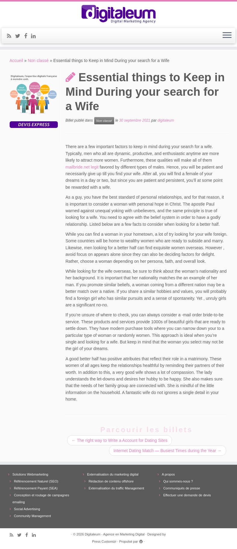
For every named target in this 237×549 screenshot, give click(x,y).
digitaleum (165, 121)
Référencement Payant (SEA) (36, 488)
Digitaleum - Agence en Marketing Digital (115, 534)
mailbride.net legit (82, 167)
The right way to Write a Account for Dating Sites (120, 440)
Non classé (38, 60)
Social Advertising (27, 509)
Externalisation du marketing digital (113, 474)
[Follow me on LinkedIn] (35, 36)
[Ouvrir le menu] (227, 35)
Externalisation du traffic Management (116, 488)
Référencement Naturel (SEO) (36, 481)
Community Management (32, 516)
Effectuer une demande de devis (187, 495)
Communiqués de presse (181, 488)
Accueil (16, 60)
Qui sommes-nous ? (178, 481)
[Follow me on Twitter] (19, 36)
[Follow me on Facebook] (27, 36)
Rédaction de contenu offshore (111, 481)
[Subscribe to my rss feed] (11, 36)
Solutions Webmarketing (30, 474)
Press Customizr (104, 541)
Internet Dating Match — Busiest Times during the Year (168, 450)
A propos (168, 474)
